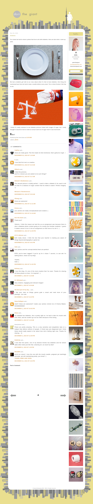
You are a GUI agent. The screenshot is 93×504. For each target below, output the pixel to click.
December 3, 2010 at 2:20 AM (24, 320)
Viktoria (17, 169)
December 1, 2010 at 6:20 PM (24, 297)
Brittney (17, 268)
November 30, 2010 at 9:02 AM (25, 194)
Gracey (17, 208)
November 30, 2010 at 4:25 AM (25, 165)
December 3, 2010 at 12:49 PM (25, 336)
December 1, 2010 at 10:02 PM (25, 308)
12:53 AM (29, 137)
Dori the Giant (19, 217)
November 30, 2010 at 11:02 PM (25, 264)
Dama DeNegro (19, 301)
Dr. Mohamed (19, 280)
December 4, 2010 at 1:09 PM (24, 347)
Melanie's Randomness (22, 181)
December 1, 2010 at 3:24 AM (24, 276)
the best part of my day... (22, 290)
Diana (16, 313)
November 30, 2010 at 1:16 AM (25, 155)
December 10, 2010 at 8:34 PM (25, 361)
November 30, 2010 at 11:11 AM (25, 204)
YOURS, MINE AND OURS (23, 358)
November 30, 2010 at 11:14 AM (25, 213)
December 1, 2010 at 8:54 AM (24, 285)
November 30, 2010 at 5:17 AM (25, 176)
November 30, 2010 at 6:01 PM (25, 242)
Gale (16, 247)
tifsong (17, 198)
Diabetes (13, 35)
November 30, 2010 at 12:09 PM (25, 231)
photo (16, 140)
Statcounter (76, 74)
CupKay (17, 150)
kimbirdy (17, 340)
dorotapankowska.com (76, 64)
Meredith (17, 352)
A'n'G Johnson (19, 235)
